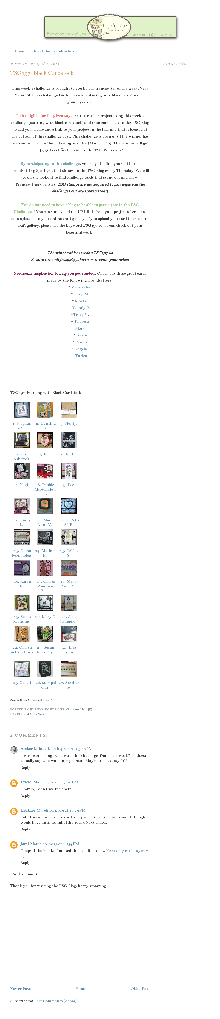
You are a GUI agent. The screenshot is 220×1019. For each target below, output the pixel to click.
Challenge (34, 714)
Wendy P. (81, 307)
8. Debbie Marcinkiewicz (45, 489)
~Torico (80, 355)
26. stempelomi (45, 685)
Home (18, 51)
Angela (81, 348)
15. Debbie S (69, 553)
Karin (82, 335)
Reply (25, 767)
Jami (24, 843)
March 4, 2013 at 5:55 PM (70, 748)
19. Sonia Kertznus (22, 619)
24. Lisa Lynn (68, 649)
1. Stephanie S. (22, 425)
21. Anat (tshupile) (69, 619)
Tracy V (80, 314)
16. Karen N (22, 583)
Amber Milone (33, 748)
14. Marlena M (45, 553)
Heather (27, 810)
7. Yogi (21, 484)
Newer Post (20, 988)
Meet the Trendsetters (54, 51)
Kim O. (81, 300)
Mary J (81, 328)
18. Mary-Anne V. (68, 583)
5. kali (45, 454)
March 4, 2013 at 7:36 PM (55, 782)
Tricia (26, 782)
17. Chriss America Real (45, 586)
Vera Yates (81, 287)
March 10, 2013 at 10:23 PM (61, 810)
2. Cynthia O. (45, 425)
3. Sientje (68, 423)
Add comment (24, 874)
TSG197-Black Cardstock (42, 73)
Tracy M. (81, 294)
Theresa (81, 321)
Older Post (140, 988)
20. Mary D (45, 616)
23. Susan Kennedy (45, 649)
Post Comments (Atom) (55, 1000)
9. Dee (68, 484)
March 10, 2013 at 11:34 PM (54, 843)
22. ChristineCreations (22, 652)
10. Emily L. (22, 522)
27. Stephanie (69, 685)
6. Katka (68, 454)
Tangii (81, 342)
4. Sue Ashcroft (21, 456)
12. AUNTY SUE (69, 522)
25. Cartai (22, 682)
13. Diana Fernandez (22, 553)
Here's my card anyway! (128, 850)
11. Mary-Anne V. (45, 522)
